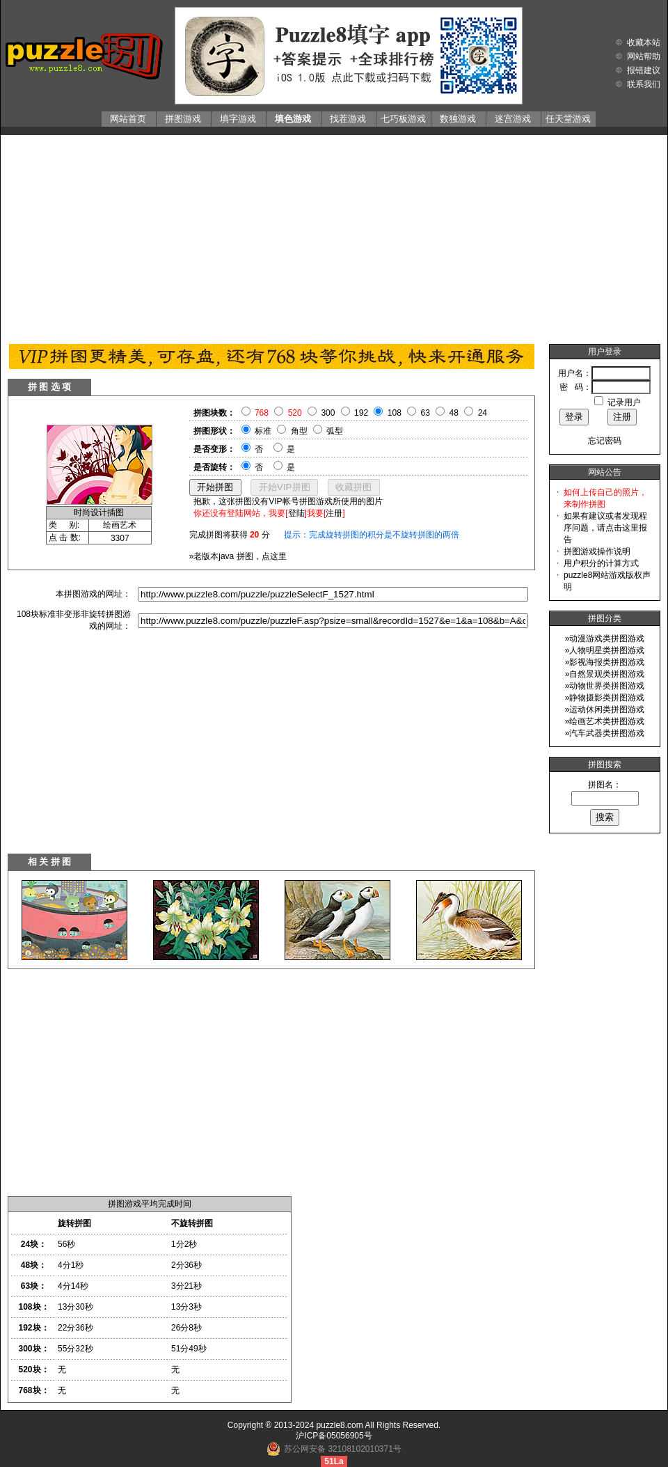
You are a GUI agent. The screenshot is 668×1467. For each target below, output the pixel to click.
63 (425, 413)
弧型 (334, 431)
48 (454, 413)
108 (394, 413)
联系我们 (643, 84)
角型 (299, 431)
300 (328, 413)
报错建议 (643, 70)
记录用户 (624, 402)
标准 (263, 431)
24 (482, 413)
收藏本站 (643, 42)
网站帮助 (643, 56)
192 (361, 413)
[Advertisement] (334, 236)
